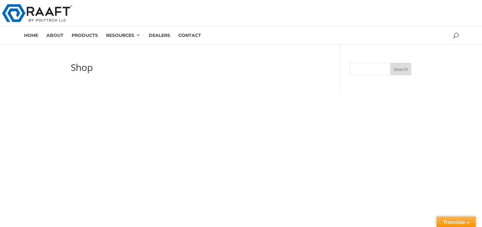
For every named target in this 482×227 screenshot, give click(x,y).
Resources (120, 35)
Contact (189, 35)
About (54, 35)
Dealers (159, 35)
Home (31, 35)
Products (85, 35)
